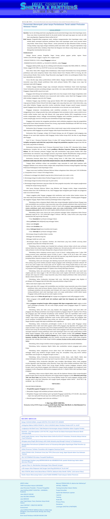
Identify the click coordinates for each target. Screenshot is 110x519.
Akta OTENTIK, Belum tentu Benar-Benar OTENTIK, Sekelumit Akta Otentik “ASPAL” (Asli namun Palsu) (53, 471)
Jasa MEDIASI (24, 499)
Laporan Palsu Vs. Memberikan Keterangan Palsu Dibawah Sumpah (42, 465)
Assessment (24, 507)
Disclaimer (59, 504)
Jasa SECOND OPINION (27, 496)
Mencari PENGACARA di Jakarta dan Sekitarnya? (71, 483)
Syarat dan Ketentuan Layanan (65, 492)
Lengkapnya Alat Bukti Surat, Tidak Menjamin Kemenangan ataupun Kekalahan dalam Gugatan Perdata (53, 428)
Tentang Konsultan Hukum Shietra (66, 488)
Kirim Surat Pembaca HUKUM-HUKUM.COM (33, 515)
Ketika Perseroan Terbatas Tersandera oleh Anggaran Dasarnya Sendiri (43, 449)
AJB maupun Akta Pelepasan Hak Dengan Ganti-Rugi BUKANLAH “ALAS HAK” (45, 468)
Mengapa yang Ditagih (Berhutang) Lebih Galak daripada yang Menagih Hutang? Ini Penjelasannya (51, 441)
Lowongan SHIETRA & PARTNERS (66, 506)
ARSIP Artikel (24, 483)
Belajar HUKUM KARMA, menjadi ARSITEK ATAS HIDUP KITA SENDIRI (43, 422)
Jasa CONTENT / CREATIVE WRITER (31, 505)
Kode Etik (59, 499)
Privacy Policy (60, 502)
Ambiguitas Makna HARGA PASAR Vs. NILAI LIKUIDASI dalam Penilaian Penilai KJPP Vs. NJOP (51, 425)
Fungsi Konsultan (61, 490)
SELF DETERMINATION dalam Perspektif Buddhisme (38, 457)
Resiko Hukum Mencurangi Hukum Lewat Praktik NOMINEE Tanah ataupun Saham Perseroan (50, 475)
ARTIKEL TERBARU (62, 485)
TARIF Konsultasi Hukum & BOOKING (31, 485)
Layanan (58, 495)
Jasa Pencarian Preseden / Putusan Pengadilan (34, 488)
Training (58, 497)
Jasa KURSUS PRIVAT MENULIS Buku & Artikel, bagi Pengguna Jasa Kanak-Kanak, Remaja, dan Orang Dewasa (36, 511)
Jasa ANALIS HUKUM (26, 494)
